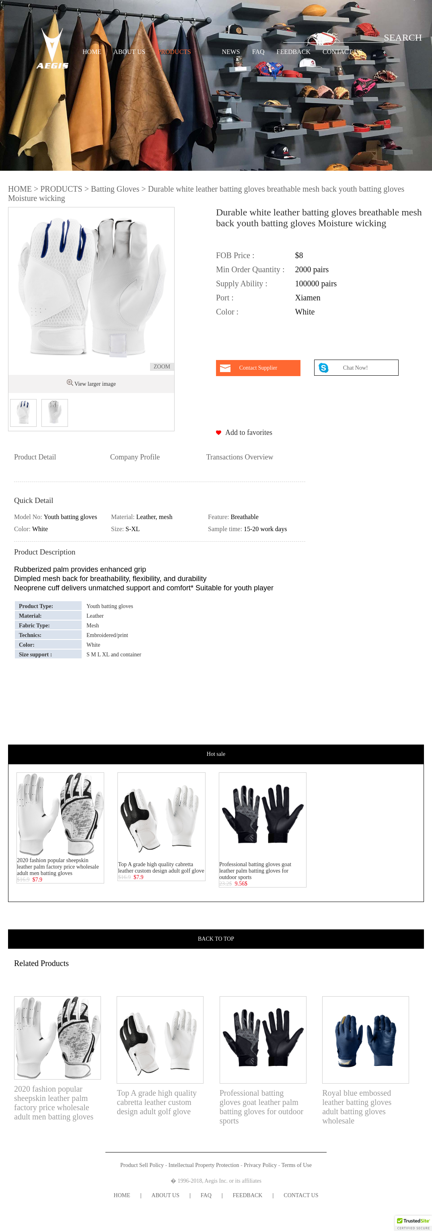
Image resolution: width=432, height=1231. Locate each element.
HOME (91, 51)
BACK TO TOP (216, 939)
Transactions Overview (240, 457)
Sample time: (226, 529)
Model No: (29, 516)
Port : (225, 297)
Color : (227, 311)
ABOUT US (129, 51)
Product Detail (35, 457)
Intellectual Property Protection (204, 1165)
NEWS (231, 51)
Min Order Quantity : (250, 269)
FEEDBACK (294, 51)
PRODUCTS (174, 51)
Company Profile (135, 457)
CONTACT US (342, 51)
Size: (118, 529)
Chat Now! (356, 368)
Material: (123, 516)
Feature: (219, 516)
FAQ (258, 51)
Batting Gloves (115, 188)
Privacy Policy (260, 1165)
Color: (23, 529)
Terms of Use (297, 1165)
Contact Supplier (258, 368)
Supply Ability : (241, 283)
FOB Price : (235, 255)
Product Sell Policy (142, 1165)
